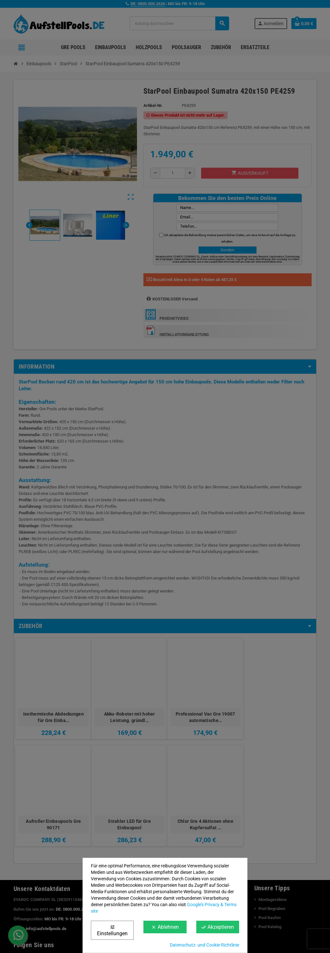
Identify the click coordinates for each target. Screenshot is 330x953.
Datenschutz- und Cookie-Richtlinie (204, 945)
